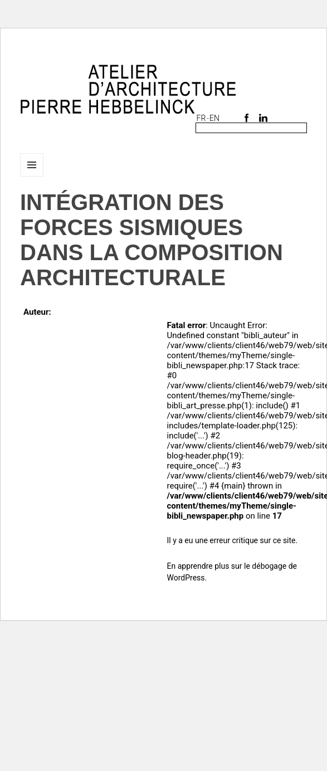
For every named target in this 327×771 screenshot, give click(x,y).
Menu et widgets (32, 176)
